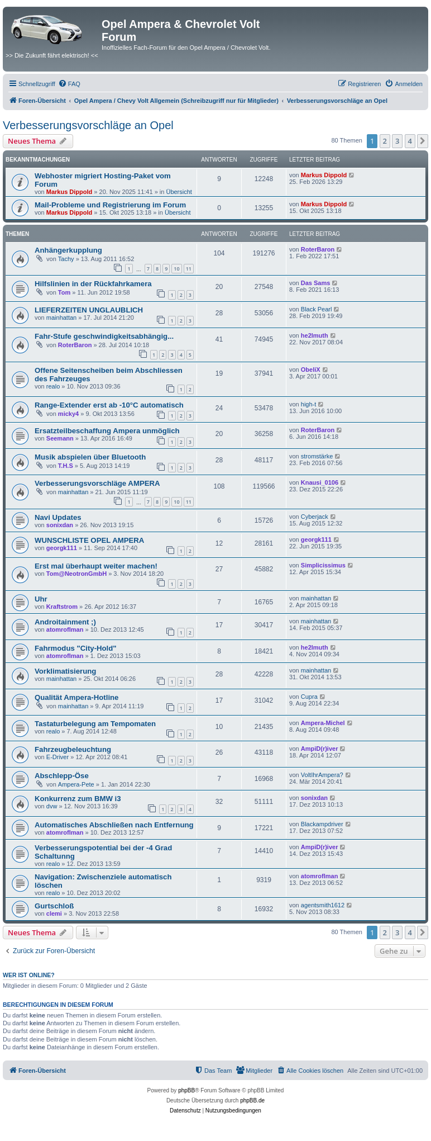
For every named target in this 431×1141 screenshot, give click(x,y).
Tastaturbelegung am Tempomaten (95, 723)
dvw (52, 806)
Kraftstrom (62, 606)
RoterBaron (318, 249)
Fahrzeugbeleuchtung (73, 749)
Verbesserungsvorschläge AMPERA (97, 483)
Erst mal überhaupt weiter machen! (96, 566)
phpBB (186, 1090)
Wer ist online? (29, 975)
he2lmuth (314, 335)
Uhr (41, 599)
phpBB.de (252, 1100)
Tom (64, 292)
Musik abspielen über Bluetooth (90, 457)
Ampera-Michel (323, 722)
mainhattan (61, 317)
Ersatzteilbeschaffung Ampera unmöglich (107, 431)
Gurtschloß (54, 906)
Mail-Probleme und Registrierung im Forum (110, 205)
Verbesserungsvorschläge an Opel (88, 125)
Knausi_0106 (319, 482)
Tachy (66, 258)
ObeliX (310, 369)
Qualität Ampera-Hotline (76, 697)
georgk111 (61, 548)
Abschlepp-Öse (62, 775)
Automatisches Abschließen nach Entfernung (114, 825)
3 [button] (397, 141)
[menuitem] (69, 84)
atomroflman (65, 629)
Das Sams (316, 283)
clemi (54, 913)
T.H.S (65, 465)
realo (53, 386)
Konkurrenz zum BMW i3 (78, 798)
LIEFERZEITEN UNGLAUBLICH (89, 310)
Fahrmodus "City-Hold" (76, 648)
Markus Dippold (69, 191)
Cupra (309, 696)
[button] (422, 141)
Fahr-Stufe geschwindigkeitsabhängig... (104, 336)
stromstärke (317, 456)
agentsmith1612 (322, 905)
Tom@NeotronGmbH (76, 573)
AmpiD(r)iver (319, 748)
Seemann (60, 438)
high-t (309, 404)
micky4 (68, 413)
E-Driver (57, 757)
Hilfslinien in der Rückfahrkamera (93, 284)
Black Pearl (316, 309)
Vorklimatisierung (65, 671)
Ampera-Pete (76, 784)
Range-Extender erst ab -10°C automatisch (109, 405)
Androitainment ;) (65, 622)
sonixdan (59, 525)
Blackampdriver (322, 824)
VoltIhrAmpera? (322, 774)
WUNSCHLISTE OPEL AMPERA (89, 540)
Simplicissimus (323, 565)
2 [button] (385, 141)
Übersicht (178, 191)
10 (176, 268)
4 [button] (410, 141)
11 (188, 268)
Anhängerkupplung (68, 250)
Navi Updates (58, 517)
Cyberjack (314, 516)
